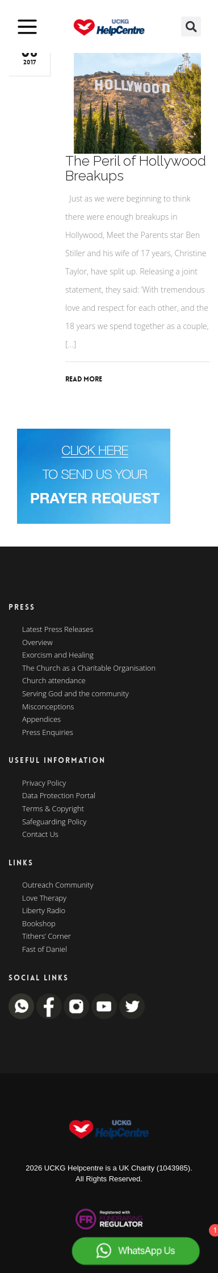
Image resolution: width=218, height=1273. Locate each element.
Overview (37, 642)
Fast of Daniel (44, 949)
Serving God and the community (75, 694)
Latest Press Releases (57, 629)
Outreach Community (58, 885)
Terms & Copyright (53, 809)
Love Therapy (44, 898)
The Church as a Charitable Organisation (89, 668)
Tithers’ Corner (46, 936)
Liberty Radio (43, 910)
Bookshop (39, 924)
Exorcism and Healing (58, 655)
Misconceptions (48, 707)
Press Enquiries (47, 732)
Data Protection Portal (58, 795)
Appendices (41, 719)
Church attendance (54, 680)
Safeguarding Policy (54, 822)
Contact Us (40, 834)
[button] (191, 26)
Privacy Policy (44, 783)
